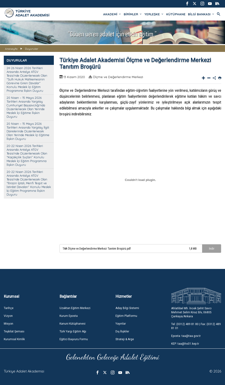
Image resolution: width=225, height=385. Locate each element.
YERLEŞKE (154, 14)
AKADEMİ (112, 14)
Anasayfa (11, 48)
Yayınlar (120, 323)
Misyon (8, 323)
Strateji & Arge (124, 339)
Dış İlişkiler (122, 331)
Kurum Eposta (68, 316)
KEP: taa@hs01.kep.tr (185, 343)
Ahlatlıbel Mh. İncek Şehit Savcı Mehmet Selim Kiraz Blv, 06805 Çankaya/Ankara (191, 312)
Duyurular (31, 48)
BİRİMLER (133, 14)
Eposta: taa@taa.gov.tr (186, 336)
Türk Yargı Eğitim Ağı (72, 331)
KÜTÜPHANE (176, 14)
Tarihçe (8, 308)
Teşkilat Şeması (14, 331)
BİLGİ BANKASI (201, 14)
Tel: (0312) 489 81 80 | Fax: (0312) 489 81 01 (196, 326)
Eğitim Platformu (126, 316)
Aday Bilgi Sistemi (127, 308)
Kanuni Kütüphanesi (72, 323)
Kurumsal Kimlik (14, 339)
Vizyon (8, 316)
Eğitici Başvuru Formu (73, 339)
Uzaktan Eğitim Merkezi (74, 308)
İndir (211, 248)
